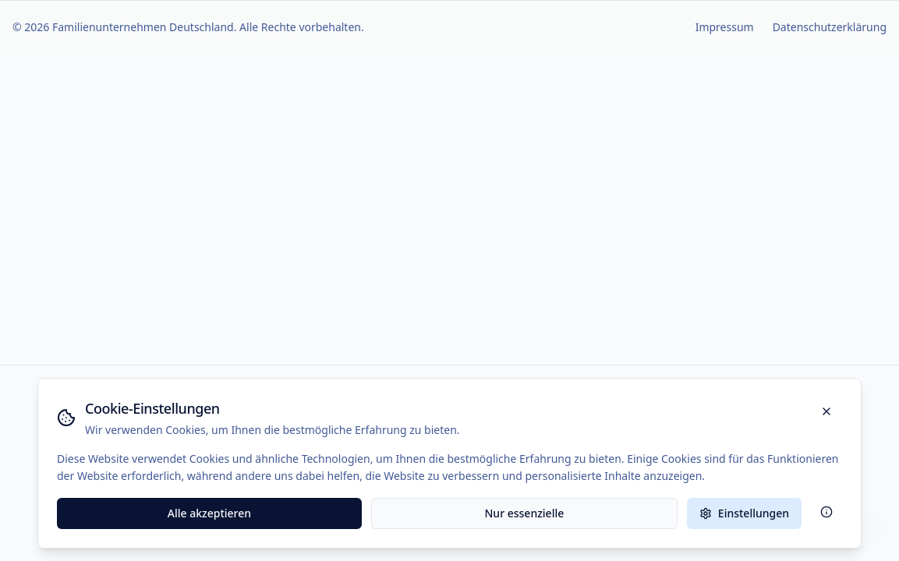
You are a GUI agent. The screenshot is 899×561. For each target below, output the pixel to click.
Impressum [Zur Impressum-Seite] (724, 26)
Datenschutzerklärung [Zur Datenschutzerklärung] (830, 26)
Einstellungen (744, 513)
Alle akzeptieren (209, 513)
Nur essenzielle (525, 513)
